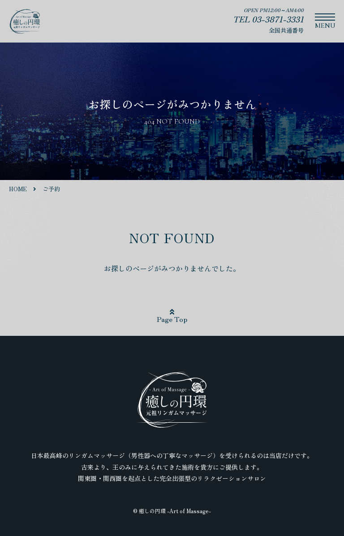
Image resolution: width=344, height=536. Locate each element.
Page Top (172, 316)
